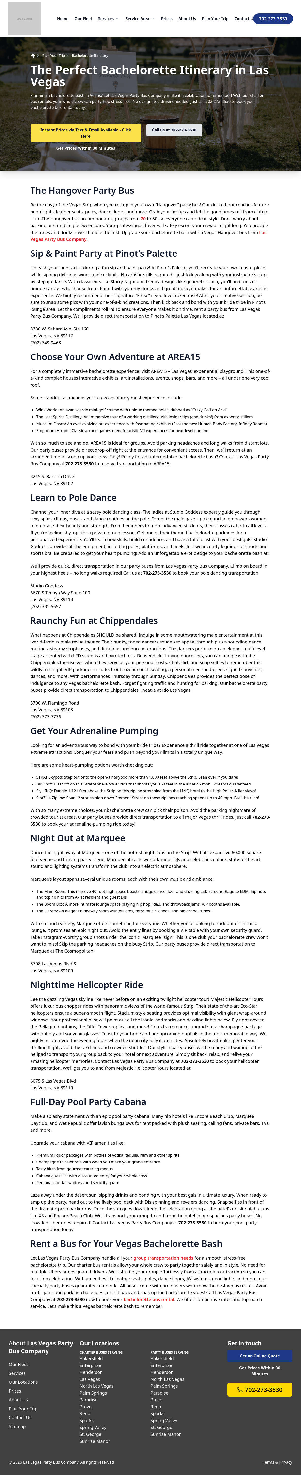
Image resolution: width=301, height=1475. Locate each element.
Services (109, 18)
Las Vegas (90, 1379)
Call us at (174, 130)
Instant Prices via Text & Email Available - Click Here (85, 133)
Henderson (91, 1372)
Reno (85, 1413)
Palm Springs (93, 1393)
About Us (187, 18)
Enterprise (90, 1365)
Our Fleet (83, 18)
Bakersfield (91, 1358)
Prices (167, 18)
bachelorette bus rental (148, 1299)
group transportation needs (163, 1258)
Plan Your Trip (215, 18)
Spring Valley (93, 1427)
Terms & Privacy (277, 1462)
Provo (86, 1407)
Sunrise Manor (95, 1441)
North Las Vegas (97, 1386)
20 (143, 218)
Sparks (87, 1420)
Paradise (89, 1400)
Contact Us (244, 18)
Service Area (140, 18)
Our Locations (23, 1382)
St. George (91, 1434)
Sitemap (17, 1426)
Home (63, 18)
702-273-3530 (273, 19)
